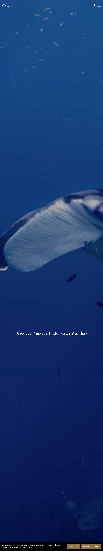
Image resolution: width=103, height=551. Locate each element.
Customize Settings (91, 546)
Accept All (73, 546)
